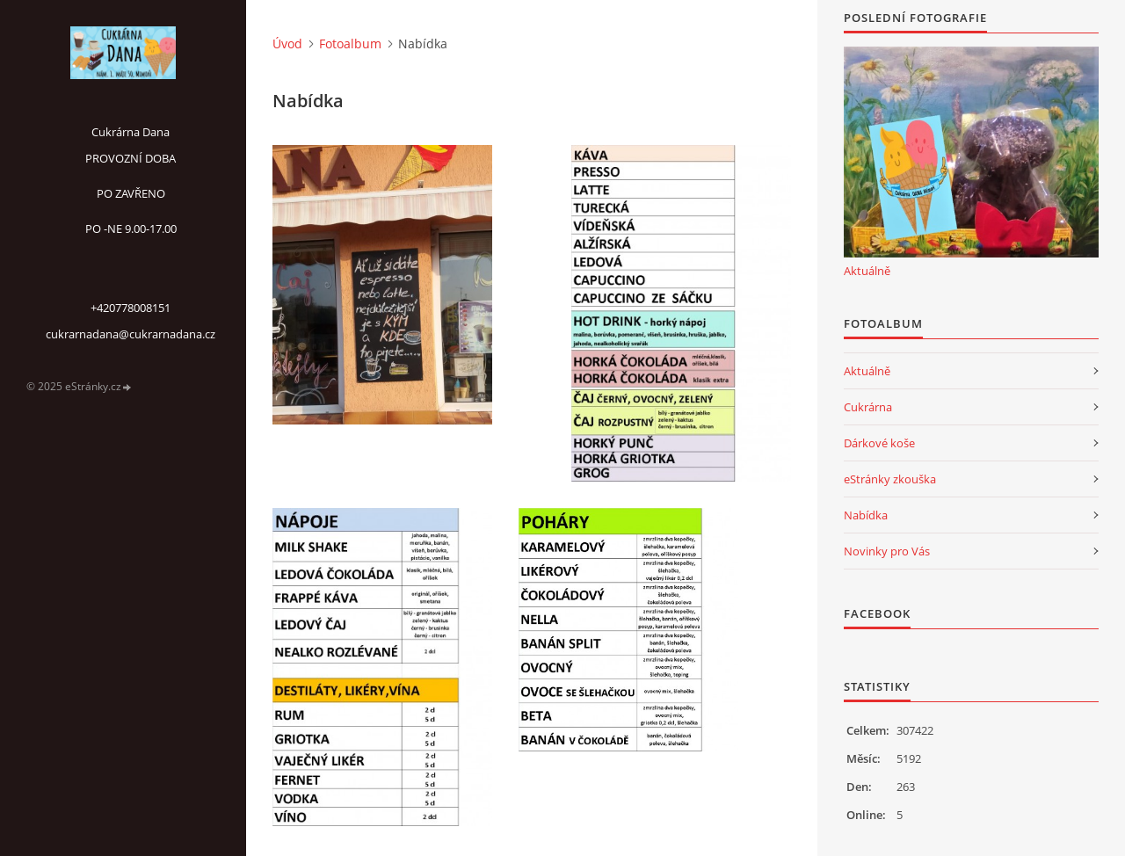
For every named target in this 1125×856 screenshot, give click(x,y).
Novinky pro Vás (887, 551)
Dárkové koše (879, 443)
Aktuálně (867, 271)
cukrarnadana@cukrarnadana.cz (130, 334)
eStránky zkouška (890, 479)
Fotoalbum (350, 43)
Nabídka (866, 515)
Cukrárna (868, 407)
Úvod (287, 43)
